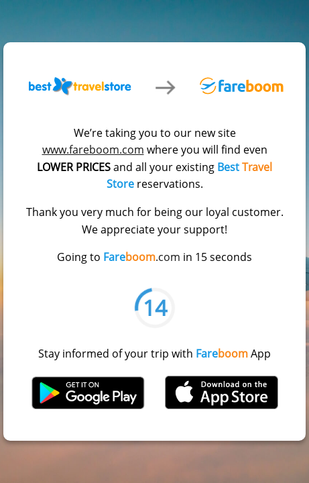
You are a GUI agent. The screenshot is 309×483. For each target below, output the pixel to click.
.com (141, 257)
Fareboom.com (241, 85)
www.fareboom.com (93, 149)
